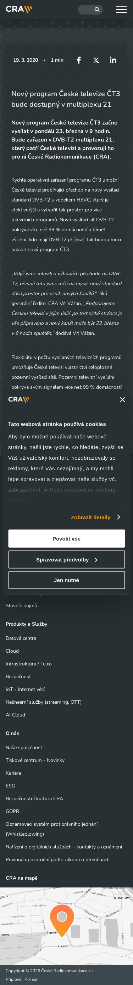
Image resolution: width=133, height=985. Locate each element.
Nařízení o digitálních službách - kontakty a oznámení (64, 846)
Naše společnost (24, 747)
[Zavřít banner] (122, 399)
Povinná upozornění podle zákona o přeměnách (58, 859)
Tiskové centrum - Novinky (35, 760)
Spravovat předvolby (66, 559)
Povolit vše (66, 539)
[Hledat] (90, 10)
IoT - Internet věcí (25, 689)
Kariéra (13, 773)
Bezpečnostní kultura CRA (34, 798)
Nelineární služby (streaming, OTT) (44, 702)
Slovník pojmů (21, 605)
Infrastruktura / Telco (29, 663)
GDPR (12, 811)
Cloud (12, 651)
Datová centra (21, 638)
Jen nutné (66, 580)
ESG (10, 785)
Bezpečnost (18, 676)
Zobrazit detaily (91, 517)
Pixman (31, 979)
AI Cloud (15, 715)
